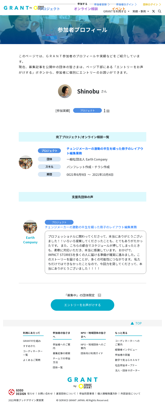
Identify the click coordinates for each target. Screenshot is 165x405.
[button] (99, 295)
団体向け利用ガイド (92, 353)
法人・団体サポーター (127, 370)
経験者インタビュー (126, 349)
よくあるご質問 (31, 360)
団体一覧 (58, 367)
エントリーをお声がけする (82, 305)
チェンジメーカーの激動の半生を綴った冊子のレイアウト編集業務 (91, 227)
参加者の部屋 (122, 355)
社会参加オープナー (126, 365)
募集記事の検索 (61, 353)
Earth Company (30, 239)
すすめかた (29, 346)
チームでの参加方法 (61, 360)
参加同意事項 (86, 393)
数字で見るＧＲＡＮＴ (127, 360)
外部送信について (130, 393)
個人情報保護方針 (107, 393)
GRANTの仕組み (32, 341)
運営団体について (66, 393)
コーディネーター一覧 (33, 353)
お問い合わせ (45, 393)
